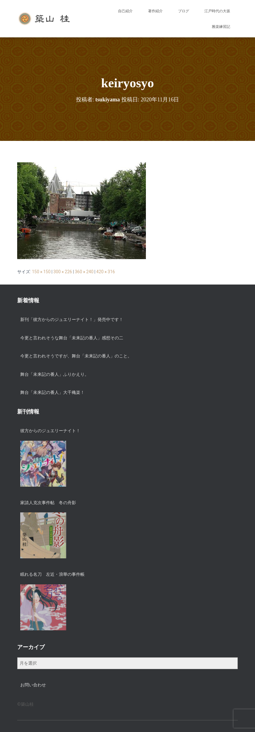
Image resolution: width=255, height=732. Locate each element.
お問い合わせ (33, 684)
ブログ (183, 11)
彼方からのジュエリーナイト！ (50, 430)
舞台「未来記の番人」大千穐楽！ (52, 392)
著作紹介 (155, 11)
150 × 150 (41, 271)
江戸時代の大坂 (217, 11)
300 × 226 (62, 271)
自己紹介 (125, 11)
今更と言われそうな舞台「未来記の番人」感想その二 (71, 337)
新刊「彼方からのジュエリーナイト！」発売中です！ (71, 319)
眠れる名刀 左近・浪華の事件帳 (52, 574)
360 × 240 (84, 271)
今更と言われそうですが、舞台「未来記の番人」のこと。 (76, 355)
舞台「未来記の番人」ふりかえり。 (54, 374)
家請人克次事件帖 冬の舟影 (48, 502)
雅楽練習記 (221, 27)
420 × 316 (105, 271)
